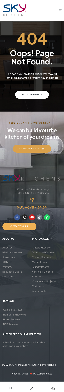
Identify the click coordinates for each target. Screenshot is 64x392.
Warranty (7, 266)
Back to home (32, 94)
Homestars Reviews (14, 314)
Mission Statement (13, 252)
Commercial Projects (44, 281)
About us (7, 247)
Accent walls (39, 290)
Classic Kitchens (41, 247)
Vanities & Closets (42, 271)
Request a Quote (12, 271)
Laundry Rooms (40, 266)
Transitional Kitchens (43, 252)
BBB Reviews (10, 324)
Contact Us (8, 276)
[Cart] (53, 388)
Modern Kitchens (41, 257)
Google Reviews (12, 309)
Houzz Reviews (11, 319)
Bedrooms (38, 276)
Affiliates (7, 261)
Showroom (8, 257)
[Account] (31, 388)
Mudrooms (38, 286)
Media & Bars (39, 261)
